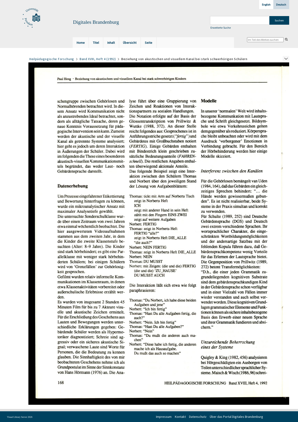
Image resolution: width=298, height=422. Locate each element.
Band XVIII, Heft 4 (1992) (98, 59)
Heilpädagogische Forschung (51, 59)
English (266, 4)
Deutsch (281, 4)
